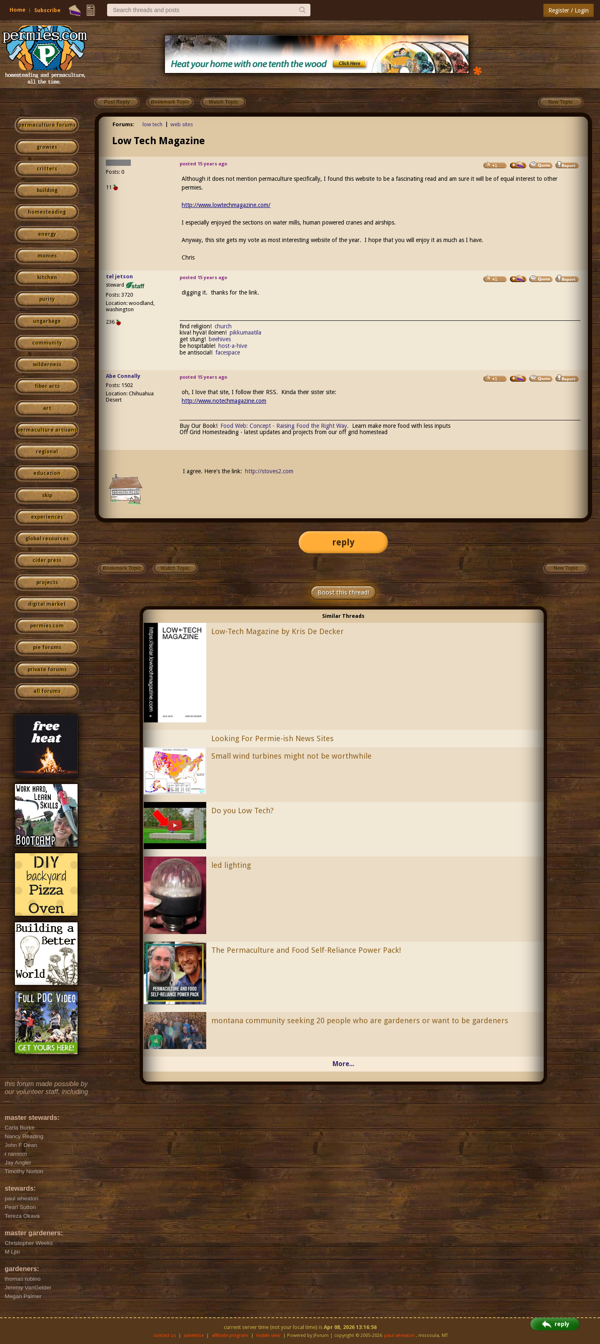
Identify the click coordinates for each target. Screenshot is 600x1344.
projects (47, 582)
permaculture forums (46, 125)
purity (47, 299)
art (47, 408)
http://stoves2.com (269, 471)
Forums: (123, 124)
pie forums (47, 647)
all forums (46, 691)
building (47, 190)
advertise (194, 1335)
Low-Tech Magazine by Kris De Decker (277, 631)
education (46, 473)
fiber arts (47, 386)
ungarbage (47, 321)
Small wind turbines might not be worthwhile (291, 756)
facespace (227, 352)
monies (47, 256)
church (223, 326)
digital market (47, 604)
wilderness (47, 364)
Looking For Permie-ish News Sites (272, 738)
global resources (47, 539)
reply (343, 542)
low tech (152, 124)
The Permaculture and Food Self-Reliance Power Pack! (306, 950)
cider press (46, 560)
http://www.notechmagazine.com (224, 400)
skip (47, 495)
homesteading (47, 212)
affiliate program (230, 1335)
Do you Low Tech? (242, 810)
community (47, 343)
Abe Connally (123, 376)
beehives (220, 339)
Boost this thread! (343, 592)
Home (17, 10)
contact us (164, 1335)
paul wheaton (399, 1335)
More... (343, 1064)
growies (47, 147)
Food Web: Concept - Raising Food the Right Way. (284, 425)
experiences (47, 517)
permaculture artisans (47, 430)
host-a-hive (232, 345)
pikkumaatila (245, 332)
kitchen (47, 277)
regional (47, 452)
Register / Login (568, 10)
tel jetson (119, 276)
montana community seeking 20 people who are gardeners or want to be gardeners (359, 1020)
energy (47, 234)
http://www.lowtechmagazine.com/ (226, 205)
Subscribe (47, 10)
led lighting (231, 865)
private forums (47, 669)
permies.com (47, 626)
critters (47, 169)
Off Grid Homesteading (209, 432)
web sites (181, 124)
